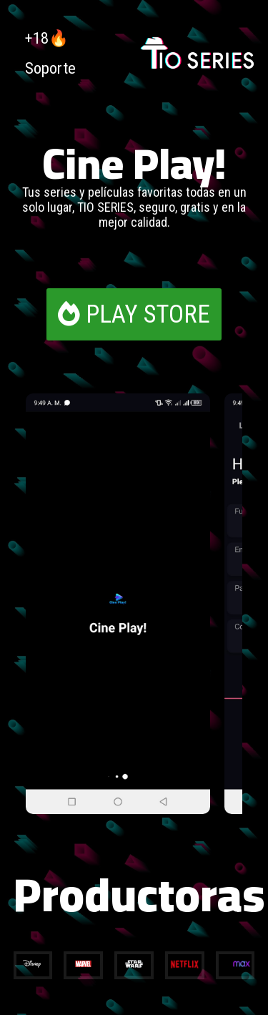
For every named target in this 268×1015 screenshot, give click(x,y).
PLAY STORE (134, 314)
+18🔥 (47, 38)
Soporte (50, 68)
